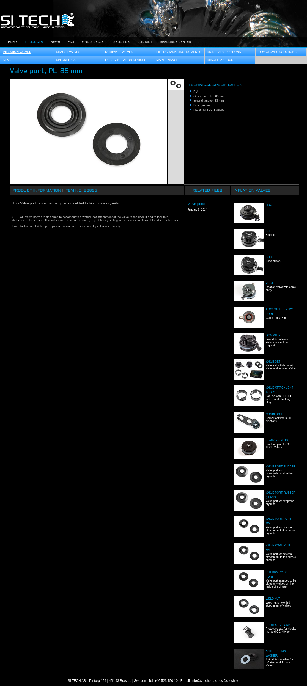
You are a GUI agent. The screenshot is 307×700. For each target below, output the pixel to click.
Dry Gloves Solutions (278, 52)
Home (13, 42)
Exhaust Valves (67, 52)
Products (34, 42)
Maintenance (167, 60)
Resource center (175, 42)
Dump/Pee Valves (119, 52)
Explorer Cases (67, 60)
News (55, 42)
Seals (7, 60)
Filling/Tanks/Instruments (178, 52)
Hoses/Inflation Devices (125, 60)
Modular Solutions (224, 52)
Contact (144, 42)
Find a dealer (94, 42)
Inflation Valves (17, 52)
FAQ (71, 42)
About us (121, 42)
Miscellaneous (220, 60)
